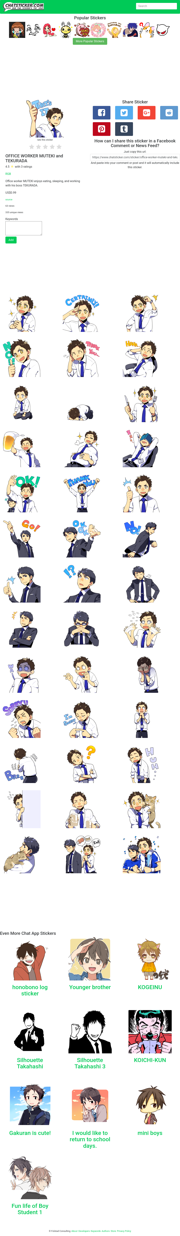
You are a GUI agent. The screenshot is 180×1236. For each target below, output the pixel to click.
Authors (106, 1231)
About (74, 1231)
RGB (8, 174)
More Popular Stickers (90, 41)
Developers (84, 1231)
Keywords (96, 1231)
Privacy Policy (124, 1231)
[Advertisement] (90, 74)
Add (11, 240)
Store (113, 1231)
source (8, 199)
